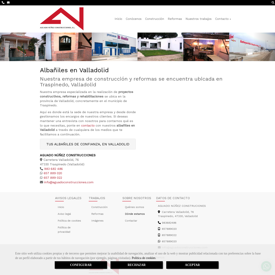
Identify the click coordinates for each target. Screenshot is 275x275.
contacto (88, 125)
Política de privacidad (64, 229)
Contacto (223, 19)
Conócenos (134, 19)
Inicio (118, 19)
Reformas (175, 19)
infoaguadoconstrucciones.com (68, 182)
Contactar (131, 220)
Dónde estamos (135, 213)
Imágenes (97, 220)
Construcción (154, 19)
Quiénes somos (134, 207)
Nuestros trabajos (199, 19)
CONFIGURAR (81, 265)
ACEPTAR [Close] (192, 265)
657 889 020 (52, 173)
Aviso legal (64, 213)
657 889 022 (52, 177)
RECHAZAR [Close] (137, 265)
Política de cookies (143, 258)
